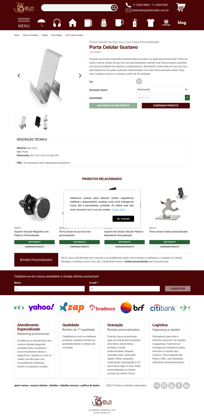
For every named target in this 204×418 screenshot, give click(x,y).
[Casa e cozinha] (72, 22)
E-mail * (93, 282)
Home (16, 35)
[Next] (79, 75)
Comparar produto (165, 105)
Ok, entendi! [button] (123, 219)
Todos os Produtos (30, 35)
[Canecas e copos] (119, 22)
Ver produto (34, 242)
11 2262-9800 (141, 4)
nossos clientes (39, 385)
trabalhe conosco (69, 385)
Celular (45, 35)
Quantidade (95, 98)
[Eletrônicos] (57, 22)
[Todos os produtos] (24, 22)
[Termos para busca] (79, 7)
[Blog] (182, 22)
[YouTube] (171, 385)
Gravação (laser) (98, 90)
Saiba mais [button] (118, 209)
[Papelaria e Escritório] (88, 22)
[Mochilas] (104, 22)
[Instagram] (164, 385)
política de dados (90, 385)
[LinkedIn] (186, 385)
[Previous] (19, 75)
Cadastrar (178, 288)
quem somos (21, 385)
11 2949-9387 (160, 4)
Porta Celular (56, 35)
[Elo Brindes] (24, 8)
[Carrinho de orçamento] (181, 8)
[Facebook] (179, 385)
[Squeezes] (135, 22)
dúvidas (53, 385)
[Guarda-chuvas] (41, 22)
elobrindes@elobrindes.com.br (150, 10)
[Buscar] (115, 7)
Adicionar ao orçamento (113, 105)
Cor (91, 81)
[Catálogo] (166, 22)
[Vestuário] (150, 22)
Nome (17, 282)
